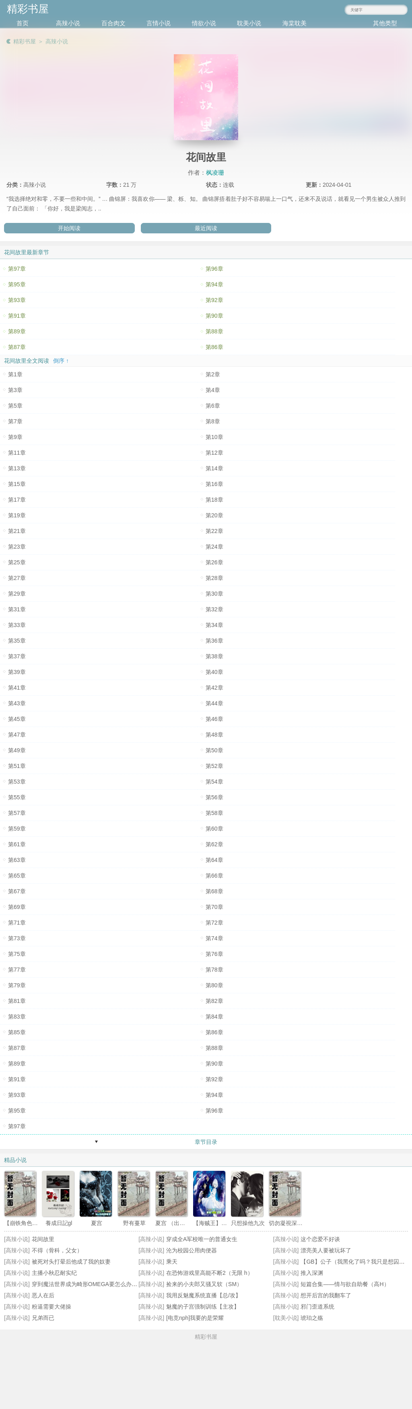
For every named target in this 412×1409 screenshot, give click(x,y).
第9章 (15, 437)
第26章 (214, 562)
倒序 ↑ (61, 360)
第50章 (214, 750)
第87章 (17, 347)
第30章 (214, 593)
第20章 (214, 515)
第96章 (214, 268)
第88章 (214, 331)
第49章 (17, 750)
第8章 (213, 421)
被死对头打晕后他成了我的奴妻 (71, 1261)
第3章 (15, 390)
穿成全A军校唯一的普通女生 (201, 1239)
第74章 (214, 938)
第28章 (214, 578)
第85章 (17, 1032)
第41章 (17, 687)
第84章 (214, 1016)
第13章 (17, 468)
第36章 (214, 640)
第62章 (214, 844)
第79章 (17, 985)
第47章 (17, 734)
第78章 (214, 969)
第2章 (213, 374)
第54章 (214, 781)
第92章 (214, 300)
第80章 (214, 985)
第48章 (214, 734)
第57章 (17, 813)
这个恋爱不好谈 (320, 1239)
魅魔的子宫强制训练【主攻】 (202, 1306)
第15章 (17, 484)
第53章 (17, 781)
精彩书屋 (24, 41)
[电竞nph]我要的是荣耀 (195, 1318)
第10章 (214, 437)
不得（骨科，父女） (57, 1250)
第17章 (17, 499)
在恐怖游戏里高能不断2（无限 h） (209, 1273)
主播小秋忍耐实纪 (54, 1273)
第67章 (17, 891)
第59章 (17, 828)
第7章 (15, 421)
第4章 (213, 390)
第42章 (214, 687)
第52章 (214, 766)
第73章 (17, 938)
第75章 (17, 954)
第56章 (214, 797)
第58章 (214, 813)
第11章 (17, 452)
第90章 (214, 315)
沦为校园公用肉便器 (191, 1250)
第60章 (214, 828)
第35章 (17, 640)
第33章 (17, 625)
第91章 (17, 315)
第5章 (15, 405)
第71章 (17, 922)
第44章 (214, 703)
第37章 (17, 656)
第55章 (17, 797)
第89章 (17, 331)
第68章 (214, 891)
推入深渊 (312, 1273)
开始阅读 (69, 228)
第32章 (214, 609)
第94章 (214, 284)
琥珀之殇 (312, 1318)
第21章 (17, 531)
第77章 (17, 969)
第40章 (214, 672)
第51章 (17, 766)
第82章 (214, 1001)
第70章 (214, 907)
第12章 (214, 452)
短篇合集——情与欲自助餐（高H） (345, 1284)
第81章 (17, 1001)
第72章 (214, 922)
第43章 (17, 703)
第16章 (214, 484)
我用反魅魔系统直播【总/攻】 (203, 1295)
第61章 (17, 844)
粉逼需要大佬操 (51, 1306)
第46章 (214, 719)
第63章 (17, 860)
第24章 (214, 546)
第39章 (17, 672)
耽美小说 (249, 23)
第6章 (213, 405)
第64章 (214, 860)
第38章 (214, 656)
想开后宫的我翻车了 (326, 1295)
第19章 (17, 515)
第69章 (17, 907)
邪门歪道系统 (317, 1306)
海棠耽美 (294, 23)
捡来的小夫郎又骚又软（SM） (204, 1284)
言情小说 (158, 23)
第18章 (214, 499)
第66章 (214, 875)
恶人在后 (43, 1295)
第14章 (214, 468)
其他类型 (385, 23)
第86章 (214, 347)
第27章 (17, 578)
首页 (22, 23)
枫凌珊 (215, 172)
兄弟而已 (43, 1318)
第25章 (17, 562)
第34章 (214, 625)
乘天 (171, 1261)
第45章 (17, 719)
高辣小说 (68, 23)
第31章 (17, 609)
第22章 (214, 531)
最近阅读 (206, 228)
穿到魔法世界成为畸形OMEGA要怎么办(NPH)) (90, 1284)
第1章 (15, 374)
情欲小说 (204, 23)
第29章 (17, 593)
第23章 (17, 546)
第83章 (17, 1016)
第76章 (214, 954)
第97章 (17, 268)
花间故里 (43, 1239)
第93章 (17, 300)
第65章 (17, 875)
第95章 (17, 284)
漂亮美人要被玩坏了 (326, 1250)
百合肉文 (113, 23)
